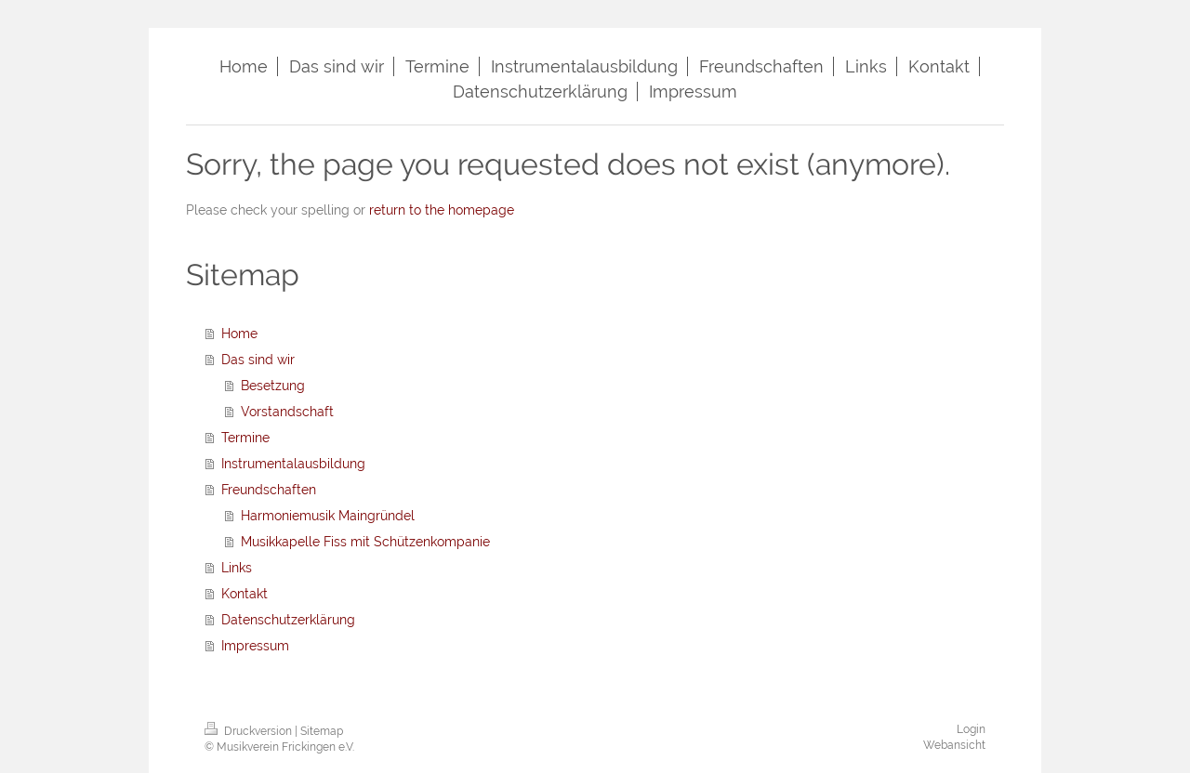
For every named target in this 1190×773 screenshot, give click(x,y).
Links (236, 567)
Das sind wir (258, 359)
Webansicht (954, 745)
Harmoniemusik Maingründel (328, 515)
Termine (245, 437)
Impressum (255, 645)
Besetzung (273, 385)
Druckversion (250, 731)
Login (971, 729)
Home (239, 333)
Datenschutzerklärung (288, 619)
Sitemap (321, 731)
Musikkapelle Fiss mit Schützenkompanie (365, 541)
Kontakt (244, 593)
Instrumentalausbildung (293, 463)
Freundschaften (268, 489)
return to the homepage (441, 210)
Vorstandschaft (287, 411)
